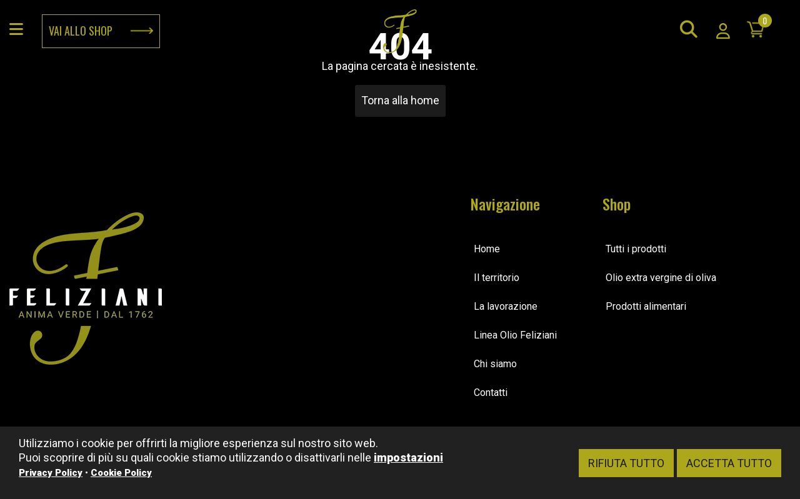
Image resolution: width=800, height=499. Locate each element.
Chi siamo (495, 364)
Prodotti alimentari (646, 306)
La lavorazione (506, 306)
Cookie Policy (121, 472)
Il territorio (496, 278)
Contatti (491, 392)
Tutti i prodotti (636, 249)
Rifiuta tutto (626, 463)
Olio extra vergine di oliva (661, 278)
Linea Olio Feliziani (515, 335)
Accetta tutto (729, 463)
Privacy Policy (50, 472)
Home (487, 249)
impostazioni (408, 457)
